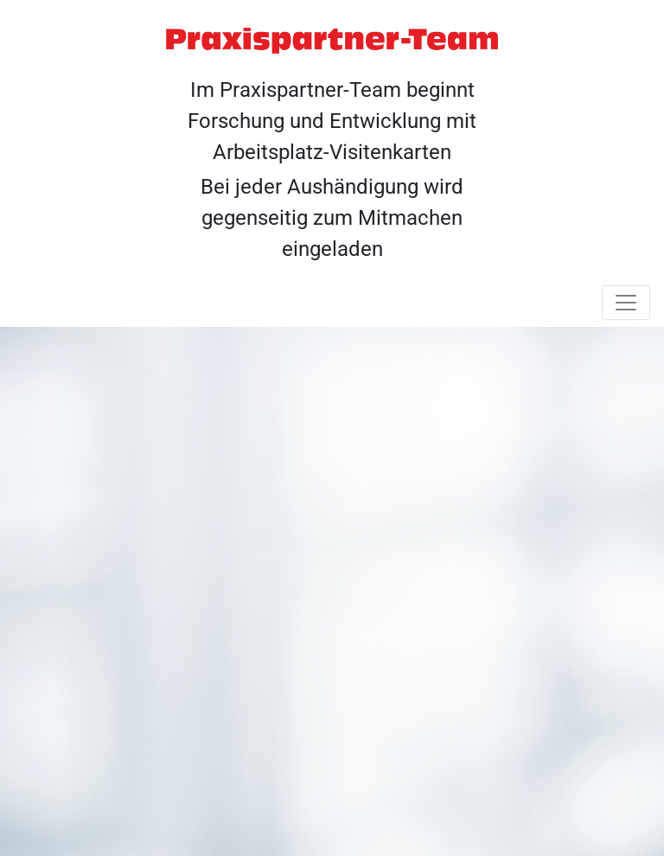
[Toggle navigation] (626, 302)
